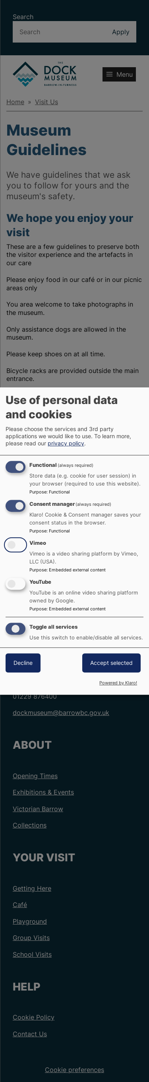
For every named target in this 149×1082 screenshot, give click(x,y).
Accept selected (111, 662)
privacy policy (66, 443)
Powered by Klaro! (118, 683)
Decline (23, 662)
